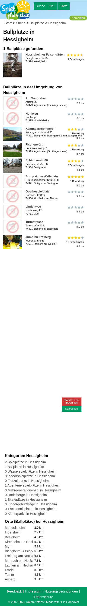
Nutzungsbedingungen (61, 591)
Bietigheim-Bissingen (20, 551)
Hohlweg (32, 113)
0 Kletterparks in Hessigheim (26, 514)
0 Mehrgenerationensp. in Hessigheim (33, 490)
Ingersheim (13, 532)
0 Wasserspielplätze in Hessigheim (31, 471)
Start (8, 23)
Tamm (9, 574)
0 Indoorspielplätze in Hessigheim (30, 476)
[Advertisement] (43, 294)
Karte (64, 6)
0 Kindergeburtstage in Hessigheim (31, 504)
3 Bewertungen (75, 57)
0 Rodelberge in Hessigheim (26, 495)
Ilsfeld (9, 570)
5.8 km (75, 194)
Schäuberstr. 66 (37, 160)
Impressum (33, 591)
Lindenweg (33, 206)
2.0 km (75, 100)
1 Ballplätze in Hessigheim (24, 467)
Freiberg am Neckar (19, 556)
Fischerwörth (35, 144)
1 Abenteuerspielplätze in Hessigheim (33, 485)
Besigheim (12, 537)
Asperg (10, 579)
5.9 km (75, 209)
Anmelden (78, 18)
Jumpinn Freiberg (38, 237)
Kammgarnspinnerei (40, 128)
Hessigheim (57, 23)
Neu (52, 6)
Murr (8, 546)
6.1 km (75, 224)
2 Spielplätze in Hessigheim (25, 462)
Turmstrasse (34, 222)
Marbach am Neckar (20, 561)
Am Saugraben (36, 98)
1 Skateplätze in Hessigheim (26, 499)
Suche (40, 6)
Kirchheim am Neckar (21, 542)
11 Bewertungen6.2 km (75, 242)
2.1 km (75, 116)
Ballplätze (37, 23)
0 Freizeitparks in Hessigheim (27, 481)
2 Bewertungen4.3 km (75, 165)
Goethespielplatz (37, 191)
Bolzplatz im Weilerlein (42, 176)
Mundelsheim (15, 528)
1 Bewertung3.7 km (75, 149)
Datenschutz (43, 597)
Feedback (14, 591)
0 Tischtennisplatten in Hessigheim (30, 509)
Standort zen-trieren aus (71, 401)
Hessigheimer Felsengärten (45, 54)
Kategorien (71, 408)
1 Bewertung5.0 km (75, 181)
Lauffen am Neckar (19, 565)
